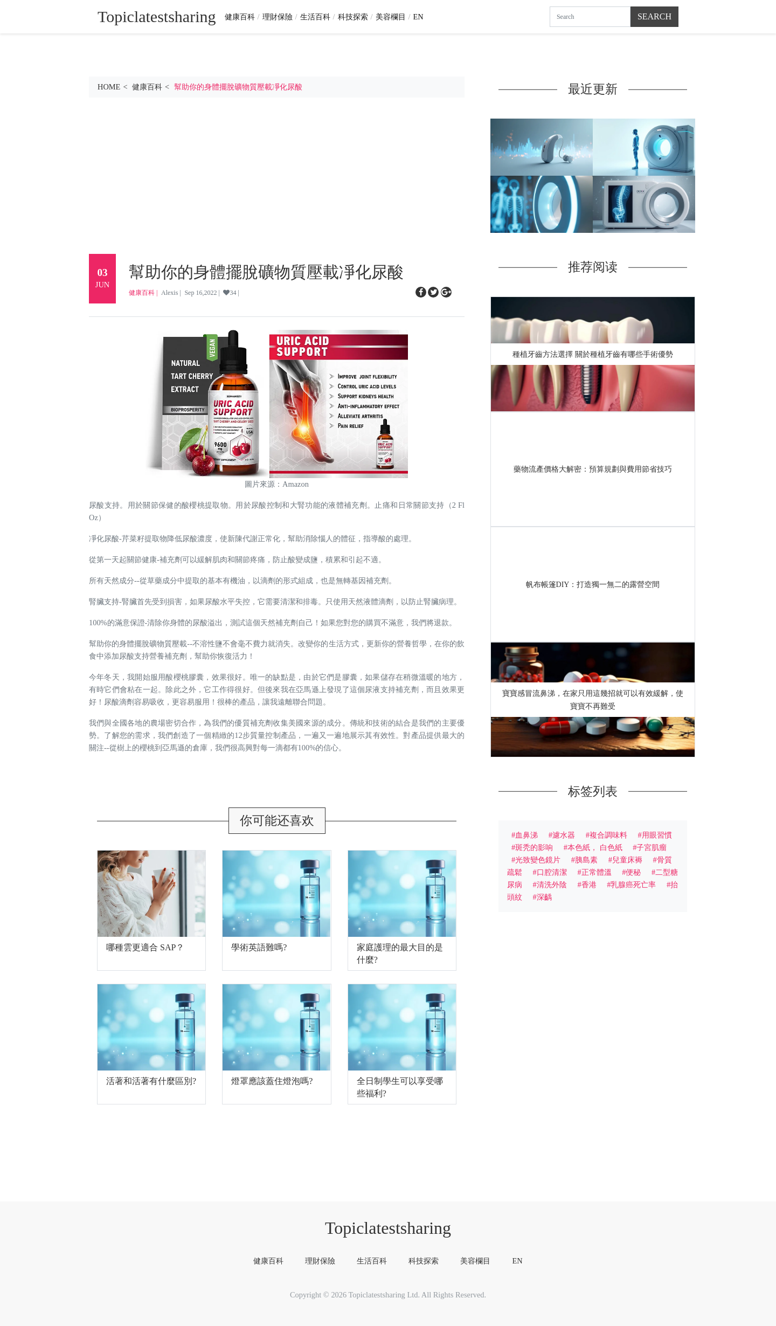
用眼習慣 (657, 835)
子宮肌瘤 (651, 847)
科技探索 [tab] (423, 1260)
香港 (589, 884)
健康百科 (240, 16)
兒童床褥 (627, 859)
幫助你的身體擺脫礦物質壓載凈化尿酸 (238, 86)
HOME (109, 86)
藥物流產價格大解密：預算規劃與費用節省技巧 (593, 469)
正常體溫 (596, 872)
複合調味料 (608, 835)
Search (654, 16)
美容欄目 (391, 16)
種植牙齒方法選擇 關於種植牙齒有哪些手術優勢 (592, 354)
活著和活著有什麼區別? (151, 1081)
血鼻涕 (526, 835)
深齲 (544, 897)
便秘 (633, 872)
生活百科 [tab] (372, 1260)
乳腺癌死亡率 (633, 884)
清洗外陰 (552, 884)
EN (418, 16)
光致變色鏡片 (537, 859)
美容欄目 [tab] (475, 1260)
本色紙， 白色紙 (594, 847)
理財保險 (277, 16)
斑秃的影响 (534, 847)
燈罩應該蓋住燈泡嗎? (272, 1081)
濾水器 (563, 835)
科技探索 (353, 16)
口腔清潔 (552, 872)
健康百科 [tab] (268, 1260)
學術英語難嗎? (259, 947)
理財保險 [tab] (320, 1260)
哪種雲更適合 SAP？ (145, 947)
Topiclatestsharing (388, 1228)
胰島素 (586, 859)
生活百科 (315, 16)
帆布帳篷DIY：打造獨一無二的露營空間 (593, 585)
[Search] (590, 16)
